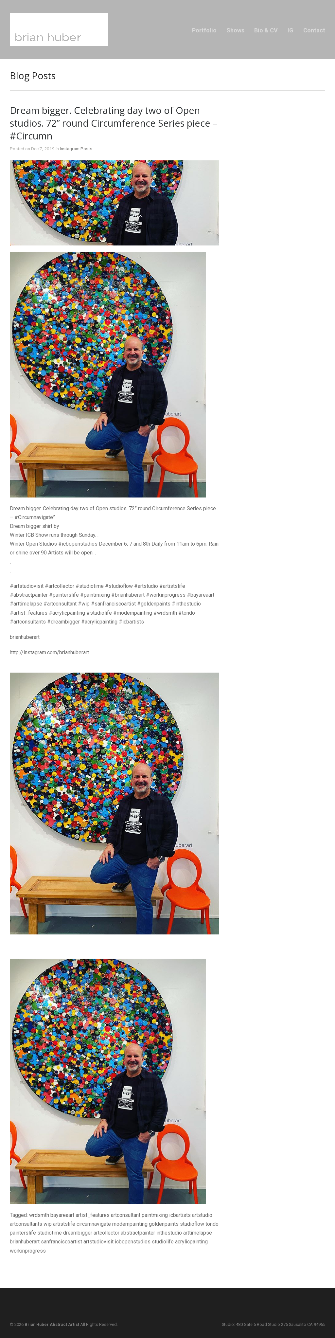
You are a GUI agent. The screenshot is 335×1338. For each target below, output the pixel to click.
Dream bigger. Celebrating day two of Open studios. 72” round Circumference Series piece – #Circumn (113, 123)
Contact (314, 30)
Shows (235, 30)
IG (290, 30)
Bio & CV (266, 30)
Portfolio (204, 30)
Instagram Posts (76, 148)
